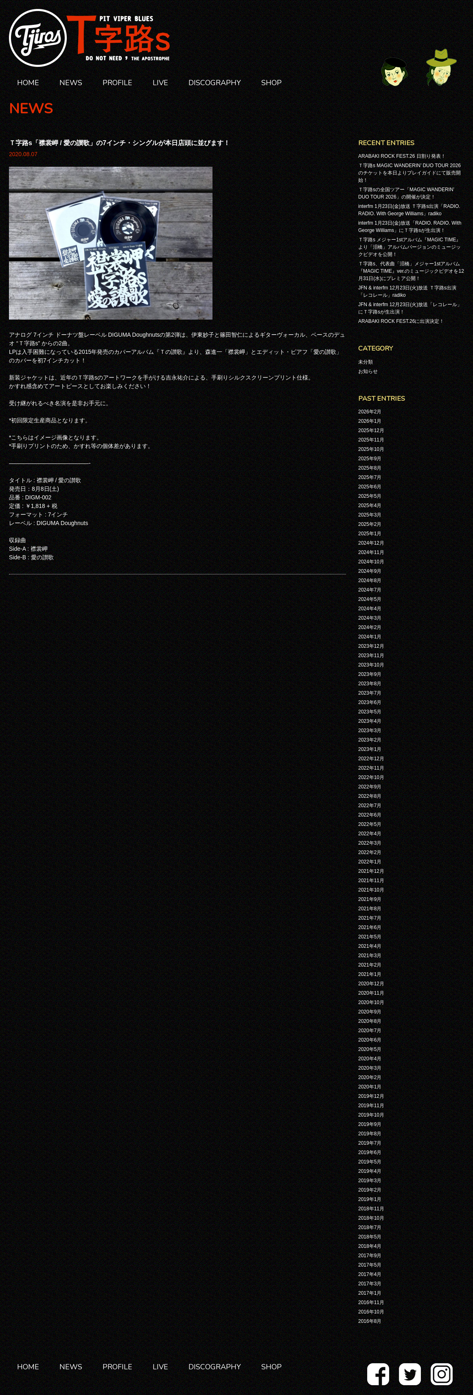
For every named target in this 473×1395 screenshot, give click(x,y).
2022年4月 (369, 834)
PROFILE (117, 82)
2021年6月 (369, 927)
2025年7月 (369, 477)
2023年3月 (369, 730)
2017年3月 (369, 1284)
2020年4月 (369, 1059)
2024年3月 (369, 618)
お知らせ (368, 371)
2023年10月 (371, 665)
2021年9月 (369, 899)
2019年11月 (371, 1105)
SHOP (271, 82)
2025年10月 (371, 449)
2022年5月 (369, 824)
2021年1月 (369, 974)
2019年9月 (369, 1124)
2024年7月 (369, 590)
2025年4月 (369, 505)
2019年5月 (369, 1162)
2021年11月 (371, 880)
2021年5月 (369, 937)
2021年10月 (371, 890)
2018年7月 (369, 1227)
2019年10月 (371, 1115)
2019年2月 (369, 1190)
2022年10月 (371, 777)
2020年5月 (369, 1049)
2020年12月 (371, 984)
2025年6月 (369, 487)
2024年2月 (369, 627)
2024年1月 (369, 637)
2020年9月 (369, 1012)
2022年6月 (369, 815)
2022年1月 (369, 862)
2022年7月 (369, 805)
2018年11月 (371, 1209)
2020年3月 (369, 1068)
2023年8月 (369, 683)
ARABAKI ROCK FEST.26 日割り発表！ (402, 156)
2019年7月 (369, 1143)
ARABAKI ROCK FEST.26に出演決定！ (401, 321)
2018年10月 (371, 1218)
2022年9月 (369, 787)
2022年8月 (369, 796)
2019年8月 (369, 1134)
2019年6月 (369, 1152)
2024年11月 (371, 552)
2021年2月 (369, 965)
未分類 (365, 362)
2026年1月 (369, 421)
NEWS (70, 82)
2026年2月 (369, 412)
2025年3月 (369, 515)
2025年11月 (371, 440)
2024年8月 (369, 580)
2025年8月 (369, 468)
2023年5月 (369, 712)
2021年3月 (369, 955)
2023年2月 (369, 740)
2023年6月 (369, 702)
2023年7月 (369, 693)
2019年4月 (369, 1171)
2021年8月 (369, 909)
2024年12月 (371, 543)
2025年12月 (371, 430)
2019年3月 (369, 1180)
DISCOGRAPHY (214, 82)
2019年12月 (371, 1096)
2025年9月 (369, 458)
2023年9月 (369, 674)
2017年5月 (369, 1265)
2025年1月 (369, 533)
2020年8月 (369, 1021)
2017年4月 (369, 1274)
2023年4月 (369, 721)
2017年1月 (369, 1293)
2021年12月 (371, 871)
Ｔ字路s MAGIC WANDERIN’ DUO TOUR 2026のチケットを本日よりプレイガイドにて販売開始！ (409, 173)
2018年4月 (369, 1246)
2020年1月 (369, 1087)
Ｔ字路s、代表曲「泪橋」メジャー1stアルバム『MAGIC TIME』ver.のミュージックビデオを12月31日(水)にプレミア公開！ (411, 271)
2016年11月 (371, 1302)
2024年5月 (369, 599)
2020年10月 (371, 1002)
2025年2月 (369, 524)
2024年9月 (369, 571)
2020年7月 (369, 1030)
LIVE (160, 82)
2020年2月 (369, 1077)
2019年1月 (369, 1199)
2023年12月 (371, 646)
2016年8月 (369, 1321)
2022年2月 (369, 852)
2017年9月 (369, 1255)
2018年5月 (369, 1237)
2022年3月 (369, 843)
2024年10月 (371, 562)
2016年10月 (371, 1312)
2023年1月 (369, 749)
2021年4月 (369, 946)
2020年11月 (371, 993)
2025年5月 (369, 496)
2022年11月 (371, 768)
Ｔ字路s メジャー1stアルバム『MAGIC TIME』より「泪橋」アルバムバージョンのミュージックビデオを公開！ (409, 247)
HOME (28, 82)
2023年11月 (371, 655)
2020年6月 (369, 1040)
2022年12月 (371, 759)
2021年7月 (369, 918)
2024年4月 (369, 608)
